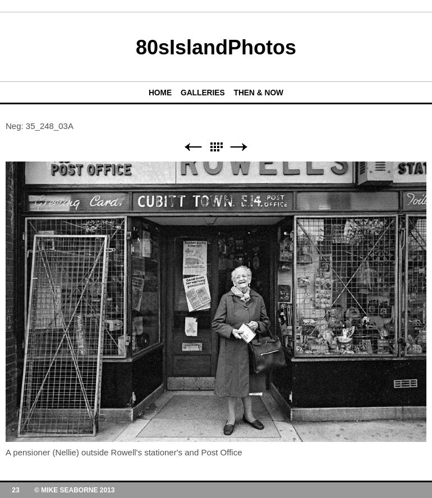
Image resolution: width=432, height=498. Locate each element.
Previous (193, 147)
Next (239, 147)
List (216, 147)
